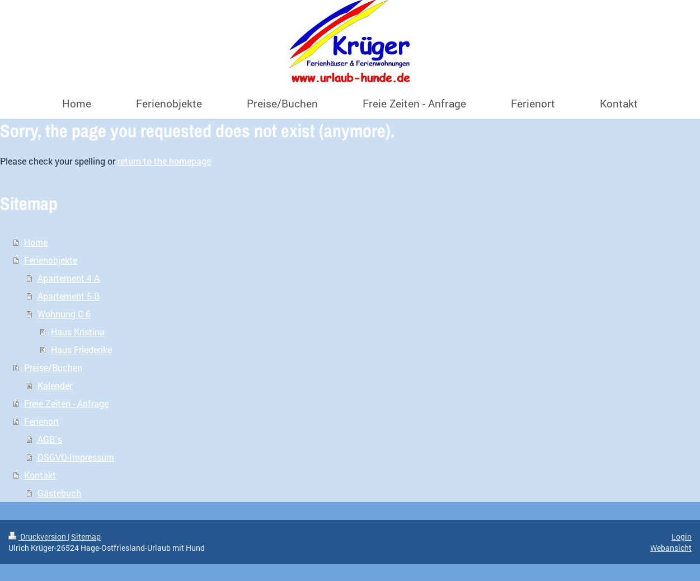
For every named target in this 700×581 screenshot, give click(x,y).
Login (681, 536)
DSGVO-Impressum (75, 457)
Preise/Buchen (53, 367)
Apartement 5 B (68, 296)
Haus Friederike (81, 349)
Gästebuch (59, 493)
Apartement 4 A (68, 278)
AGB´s (49, 439)
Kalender (54, 385)
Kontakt (40, 475)
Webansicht (671, 547)
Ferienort (41, 421)
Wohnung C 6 (64, 314)
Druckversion (38, 536)
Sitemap (86, 536)
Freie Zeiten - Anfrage (66, 403)
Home (36, 242)
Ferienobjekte (50, 260)
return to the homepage (164, 161)
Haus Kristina (78, 332)
